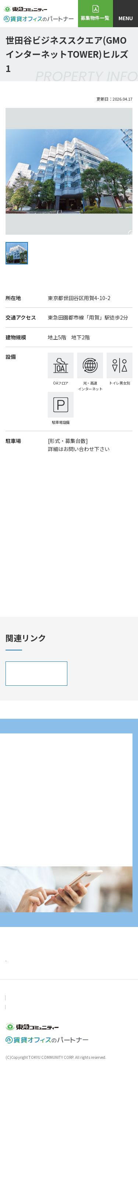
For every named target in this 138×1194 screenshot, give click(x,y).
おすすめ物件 (21, 1095)
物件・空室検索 (69, 1095)
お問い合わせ (19, 1119)
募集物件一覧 (95, 17)
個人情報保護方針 (64, 1119)
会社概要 (105, 1119)
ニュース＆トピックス (76, 1079)
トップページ (21, 1079)
